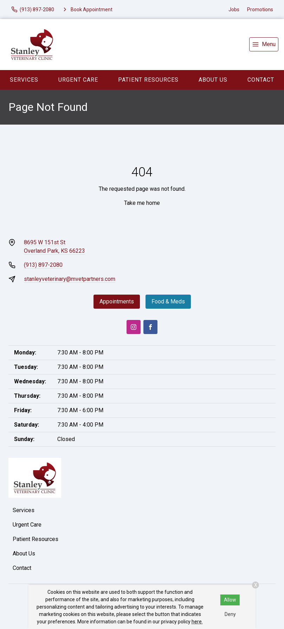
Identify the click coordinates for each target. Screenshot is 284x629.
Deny (230, 614)
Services (24, 79)
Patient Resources (148, 79)
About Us (213, 79)
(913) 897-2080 (43, 265)
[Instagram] (134, 327)
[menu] (263, 44)
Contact (260, 79)
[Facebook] (150, 327)
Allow (230, 600)
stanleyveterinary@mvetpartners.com (69, 279)
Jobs (233, 9)
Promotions (260, 9)
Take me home (142, 203)
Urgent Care (78, 79)
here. (197, 621)
